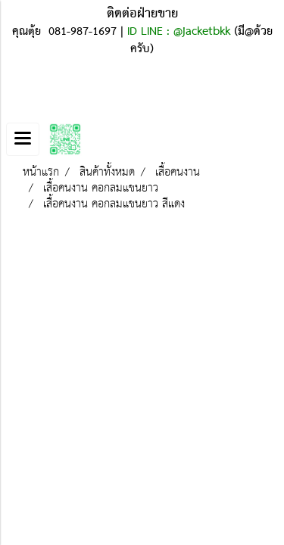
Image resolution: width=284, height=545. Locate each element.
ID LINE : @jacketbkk (178, 31)
